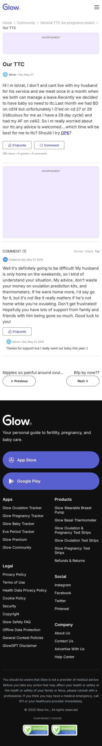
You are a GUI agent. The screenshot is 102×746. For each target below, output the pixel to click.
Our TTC (9, 28)
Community (26, 23)
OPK (65, 133)
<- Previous (19, 381)
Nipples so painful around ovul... (33, 372)
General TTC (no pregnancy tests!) (67, 23)
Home (7, 23)
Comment (49, 145)
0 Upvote (17, 145)
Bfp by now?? (86, 372)
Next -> (83, 381)
